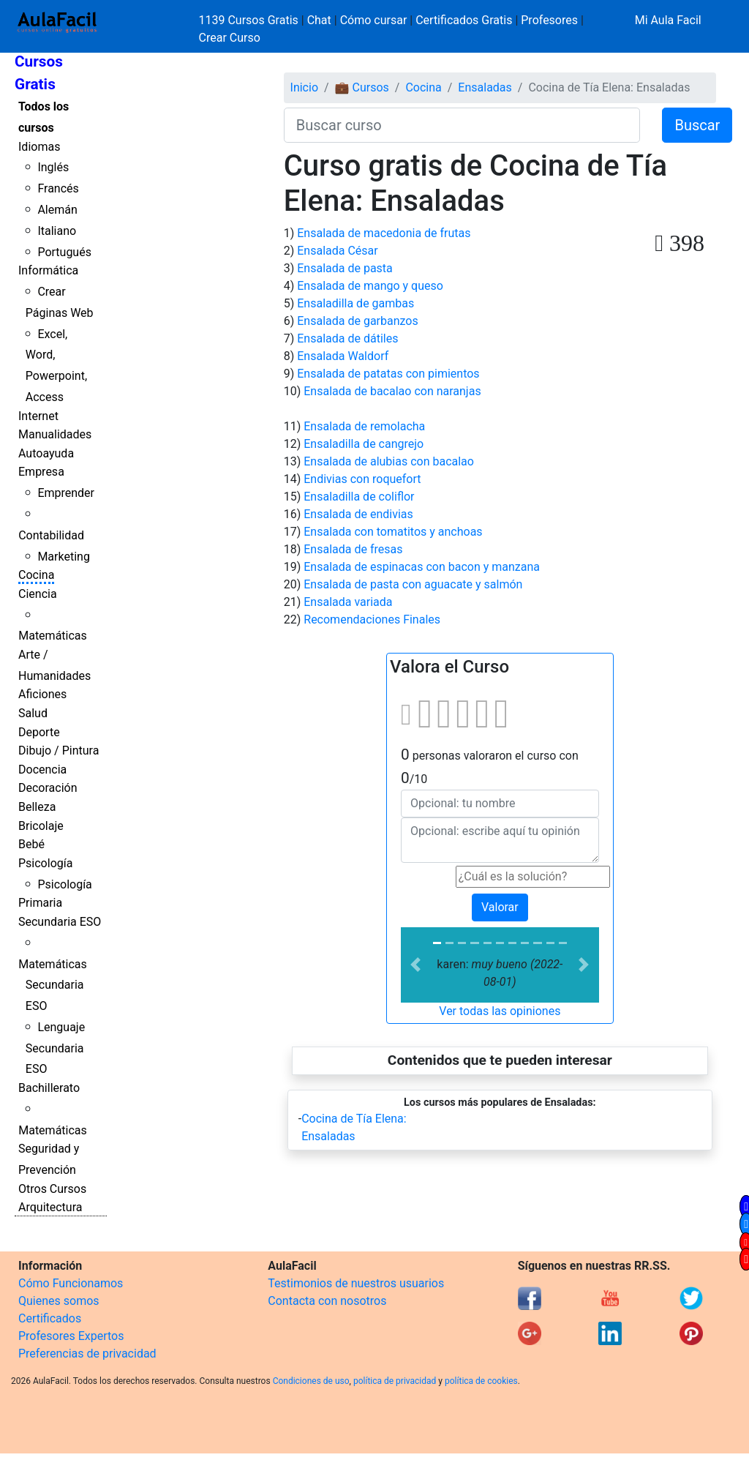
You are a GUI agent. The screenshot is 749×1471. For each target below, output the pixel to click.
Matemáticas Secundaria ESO (52, 985)
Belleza (37, 807)
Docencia (42, 769)
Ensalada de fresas (353, 549)
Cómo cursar (373, 20)
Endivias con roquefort (362, 479)
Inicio (304, 87)
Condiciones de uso (311, 1381)
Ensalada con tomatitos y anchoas (393, 532)
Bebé (31, 844)
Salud (33, 713)
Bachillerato (49, 1088)
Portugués (64, 252)
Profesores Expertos (71, 1336)
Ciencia (37, 594)
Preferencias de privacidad (87, 1353)
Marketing (63, 557)
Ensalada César (337, 251)
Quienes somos (58, 1301)
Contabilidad (51, 535)
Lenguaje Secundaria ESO (55, 1048)
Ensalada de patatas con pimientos (388, 374)
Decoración (48, 788)
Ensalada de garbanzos (357, 321)
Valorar (500, 907)
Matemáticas (52, 636)
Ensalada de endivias (358, 514)
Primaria (40, 903)
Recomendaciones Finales (372, 619)
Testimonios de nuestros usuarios (356, 1283)
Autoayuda (46, 453)
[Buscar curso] (462, 125)
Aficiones (42, 694)
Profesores (549, 20)
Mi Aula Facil (668, 20)
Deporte (39, 732)
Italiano (56, 231)
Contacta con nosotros (327, 1301)
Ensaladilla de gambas (355, 303)
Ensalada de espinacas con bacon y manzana (422, 567)
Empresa (41, 472)
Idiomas (39, 147)
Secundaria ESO (59, 922)
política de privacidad (394, 1381)
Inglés (53, 167)
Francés (57, 188)
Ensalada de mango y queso (370, 286)
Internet (38, 416)
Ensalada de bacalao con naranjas (392, 391)
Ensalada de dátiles (347, 338)
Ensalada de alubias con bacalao (389, 461)
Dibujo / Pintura (58, 750)
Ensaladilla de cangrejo (364, 444)
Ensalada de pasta (345, 268)
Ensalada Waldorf (342, 356)
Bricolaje (41, 826)
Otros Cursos (52, 1189)
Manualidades (54, 434)
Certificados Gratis (463, 20)
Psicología (45, 863)
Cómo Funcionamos (70, 1283)
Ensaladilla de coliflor (359, 497)
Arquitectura (50, 1207)
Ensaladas (484, 87)
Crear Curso (229, 38)
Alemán (57, 210)
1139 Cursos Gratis (250, 20)
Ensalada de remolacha (364, 426)
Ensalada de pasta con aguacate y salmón (413, 584)
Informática (48, 270)
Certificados (49, 1318)
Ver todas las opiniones (499, 1011)
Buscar (697, 125)
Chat (319, 20)
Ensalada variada (348, 602)
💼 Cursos (362, 87)
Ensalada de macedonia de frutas (383, 233)
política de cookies (481, 1381)
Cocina (36, 575)
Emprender (65, 493)
